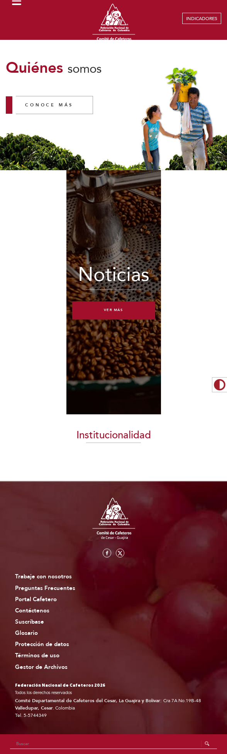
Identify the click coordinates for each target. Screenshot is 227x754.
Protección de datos (42, 644)
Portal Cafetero (36, 599)
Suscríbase (29, 622)
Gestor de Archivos (41, 667)
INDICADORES (201, 18)
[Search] (113, 744)
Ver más (113, 310)
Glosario (26, 633)
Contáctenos (32, 611)
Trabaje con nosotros (43, 577)
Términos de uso (37, 655)
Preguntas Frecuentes (45, 588)
